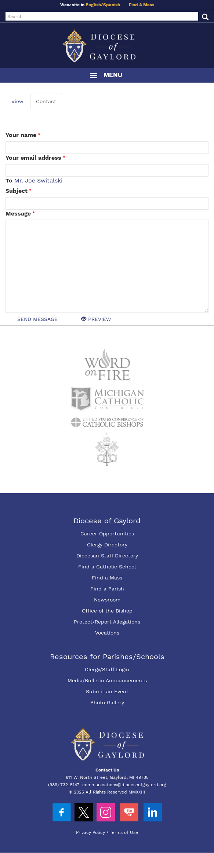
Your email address (33, 157)
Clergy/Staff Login (107, 669)
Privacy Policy (90, 832)
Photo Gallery (107, 702)
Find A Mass (141, 4)
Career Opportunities (107, 533)
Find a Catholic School (107, 567)
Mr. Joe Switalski (38, 180)
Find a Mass (107, 578)
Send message (37, 319)
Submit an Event (107, 691)
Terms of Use (124, 832)
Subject (17, 190)
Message (18, 213)
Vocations (107, 633)
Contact (46, 101)
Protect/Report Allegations (107, 622)
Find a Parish (107, 589)
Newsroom (107, 600)
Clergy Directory (107, 544)
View (17, 101)
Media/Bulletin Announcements (107, 680)
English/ (94, 4)
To (9, 180)
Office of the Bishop (107, 611)
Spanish (111, 4)
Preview (96, 319)
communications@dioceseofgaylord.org (124, 784)
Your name (21, 134)
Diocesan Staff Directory (107, 556)
